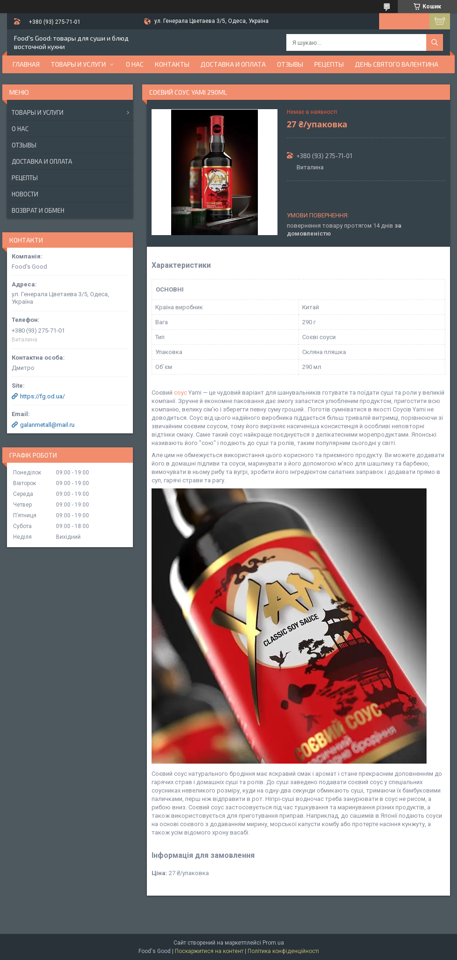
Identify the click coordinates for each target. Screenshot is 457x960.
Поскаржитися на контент (209, 951)
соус (180, 392)
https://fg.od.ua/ (42, 396)
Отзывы (290, 64)
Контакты (172, 64)
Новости (25, 194)
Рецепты (329, 64)
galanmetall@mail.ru (47, 424)
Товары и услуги (78, 64)
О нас (135, 64)
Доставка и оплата (233, 64)
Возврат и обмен (38, 210)
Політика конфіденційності (283, 951)
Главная (26, 64)
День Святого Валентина (396, 64)
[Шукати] (434, 42)
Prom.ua (273, 942)
